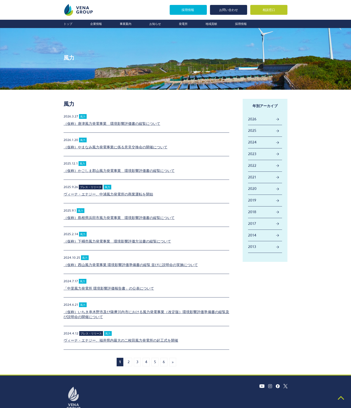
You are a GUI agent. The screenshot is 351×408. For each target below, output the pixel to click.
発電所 (183, 24)
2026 (252, 119)
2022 (252, 165)
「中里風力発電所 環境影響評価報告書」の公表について (109, 288)
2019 (252, 200)
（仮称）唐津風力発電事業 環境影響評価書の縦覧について (112, 123)
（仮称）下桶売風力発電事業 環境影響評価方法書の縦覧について (117, 241)
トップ (68, 24)
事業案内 (125, 24)
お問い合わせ (228, 10)
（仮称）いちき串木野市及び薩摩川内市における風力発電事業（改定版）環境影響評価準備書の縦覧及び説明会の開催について (146, 314)
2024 (252, 142)
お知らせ (155, 24)
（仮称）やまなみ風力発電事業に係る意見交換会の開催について (115, 147)
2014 (252, 235)
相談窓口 (269, 10)
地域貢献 (211, 24)
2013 (252, 247)
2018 (252, 212)
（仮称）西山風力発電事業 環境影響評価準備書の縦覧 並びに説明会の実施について (131, 265)
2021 (252, 177)
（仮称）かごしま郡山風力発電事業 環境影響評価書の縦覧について (119, 171)
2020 (252, 188)
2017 (252, 223)
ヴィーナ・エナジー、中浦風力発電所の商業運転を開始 (108, 194)
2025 (252, 130)
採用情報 (188, 10)
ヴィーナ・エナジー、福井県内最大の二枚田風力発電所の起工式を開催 (121, 340)
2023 (252, 154)
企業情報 (96, 24)
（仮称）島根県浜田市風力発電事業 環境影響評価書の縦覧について (119, 218)
